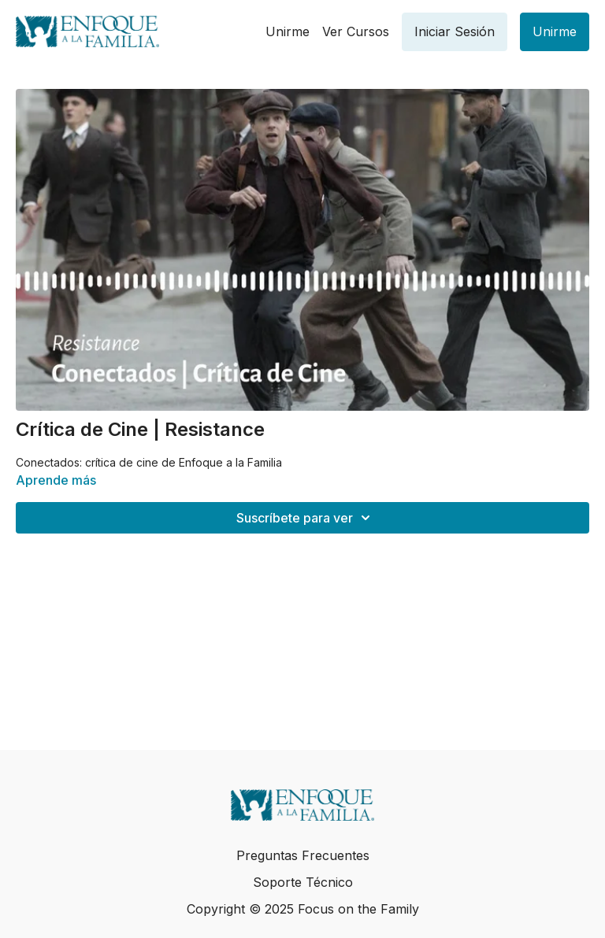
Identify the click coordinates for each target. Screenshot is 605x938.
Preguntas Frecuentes (302, 855)
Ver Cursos (355, 31)
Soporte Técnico (303, 882)
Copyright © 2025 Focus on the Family (303, 909)
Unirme (287, 31)
